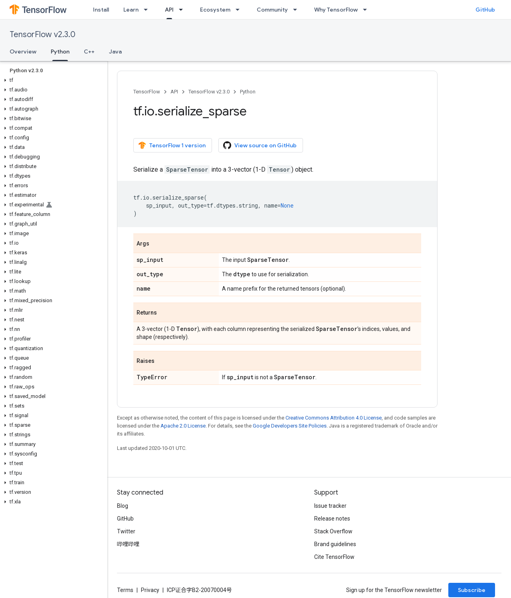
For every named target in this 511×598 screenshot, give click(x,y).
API (174, 92)
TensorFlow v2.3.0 (42, 35)
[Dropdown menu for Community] (297, 9)
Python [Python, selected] (60, 51)
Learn (131, 9)
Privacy (150, 590)
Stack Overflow (333, 531)
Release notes (332, 518)
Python (248, 92)
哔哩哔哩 (128, 544)
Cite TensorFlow (334, 557)
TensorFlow (146, 92)
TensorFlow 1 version (172, 145)
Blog (122, 506)
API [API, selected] (169, 9)
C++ (89, 51)
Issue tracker (330, 506)
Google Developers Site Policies (290, 426)
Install (101, 9)
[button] (52, 80)
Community (272, 9)
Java (115, 51)
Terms (125, 590)
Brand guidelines (335, 544)
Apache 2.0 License (183, 426)
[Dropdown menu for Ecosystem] (240, 9)
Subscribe (471, 590)
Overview (23, 51)
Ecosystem (215, 9)
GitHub (485, 9)
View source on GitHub (260, 145)
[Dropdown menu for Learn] (148, 9)
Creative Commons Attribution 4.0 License (333, 418)
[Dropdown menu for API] (183, 9)
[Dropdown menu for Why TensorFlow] (367, 9)
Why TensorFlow (336, 9)
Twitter (126, 531)
